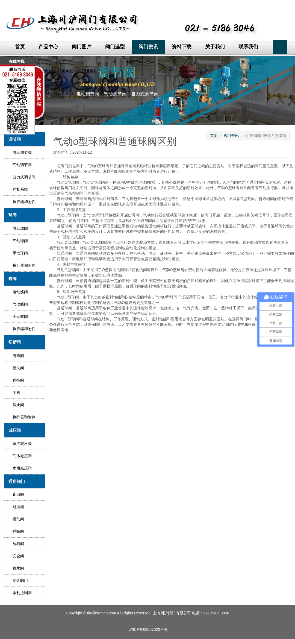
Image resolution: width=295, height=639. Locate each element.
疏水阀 (18, 568)
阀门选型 (115, 46)
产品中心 (48, 46)
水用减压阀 (22, 468)
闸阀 (16, 392)
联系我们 (248, 46)
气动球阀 (20, 241)
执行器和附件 (24, 202)
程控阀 (18, 380)
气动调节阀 (22, 165)
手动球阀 (20, 253)
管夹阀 (18, 368)
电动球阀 (20, 228)
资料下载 (181, 46)
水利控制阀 (22, 593)
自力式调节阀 (24, 177)
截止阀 (18, 405)
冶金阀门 (20, 580)
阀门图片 (82, 46)
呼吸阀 (18, 531)
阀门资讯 (148, 46)
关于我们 (215, 46)
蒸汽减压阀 (22, 443)
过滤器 (18, 507)
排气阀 (18, 519)
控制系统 (20, 189)
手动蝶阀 (20, 316)
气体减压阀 (22, 456)
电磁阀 (18, 355)
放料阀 (18, 543)
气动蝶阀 (20, 304)
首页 (20, 46)
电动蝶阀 (20, 292)
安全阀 (18, 556)
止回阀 (18, 494)
